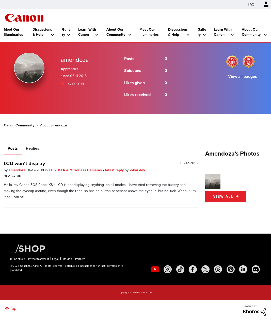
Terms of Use (17, 259)
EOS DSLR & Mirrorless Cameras (76, 170)
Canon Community (24, 17)
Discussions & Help (42, 32)
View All (223, 196)
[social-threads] (218, 269)
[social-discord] (256, 269)
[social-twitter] (205, 269)
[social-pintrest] (231, 269)
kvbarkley (137, 170)
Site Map (67, 259)
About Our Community (115, 32)
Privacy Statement (38, 259)
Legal (55, 259)
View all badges (242, 76)
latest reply (115, 170)
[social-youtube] (155, 269)
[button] (212, 181)
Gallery (66, 32)
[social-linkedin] (243, 269)
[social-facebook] (193, 269)
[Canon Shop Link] (27, 248)
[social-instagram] (168, 269)
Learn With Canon (87, 32)
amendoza (18, 170)
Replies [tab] (32, 148)
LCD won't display (24, 163)
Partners (80, 259)
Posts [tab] (13, 148)
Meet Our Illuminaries (13, 32)
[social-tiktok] (180, 269)
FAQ (251, 4)
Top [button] (13, 308)
